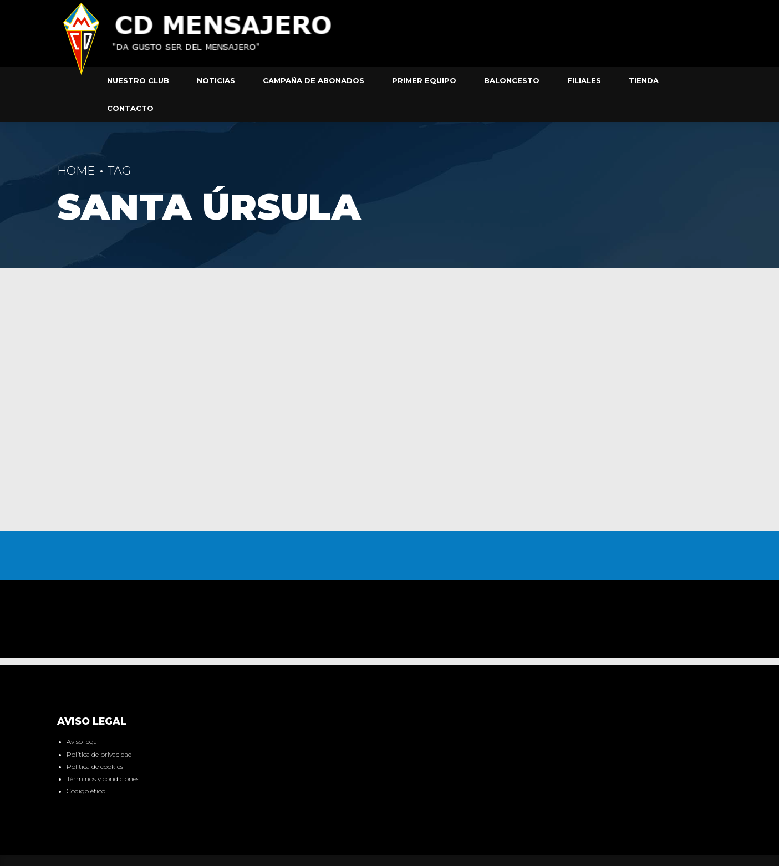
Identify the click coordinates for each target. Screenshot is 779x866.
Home (76, 170)
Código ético (86, 791)
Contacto (130, 108)
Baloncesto (511, 80)
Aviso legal (83, 742)
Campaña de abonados (313, 80)
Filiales (584, 80)
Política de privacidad (99, 754)
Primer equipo (424, 80)
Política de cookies (95, 767)
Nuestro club (138, 80)
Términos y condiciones (103, 779)
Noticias (216, 80)
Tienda (644, 80)
